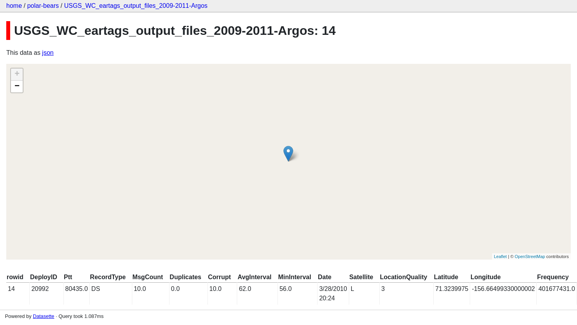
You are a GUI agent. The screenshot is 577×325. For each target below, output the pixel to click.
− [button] (17, 86)
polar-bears (43, 5)
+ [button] (17, 74)
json (48, 52)
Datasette (43, 316)
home (14, 5)
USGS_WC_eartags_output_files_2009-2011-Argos (135, 5)
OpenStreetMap (530, 256)
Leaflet (500, 256)
